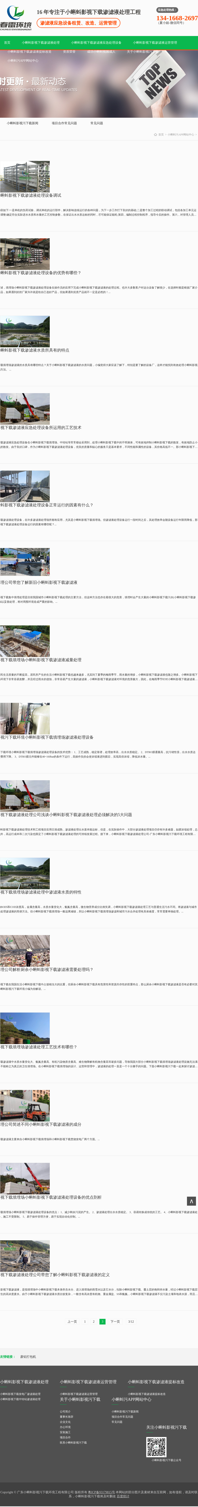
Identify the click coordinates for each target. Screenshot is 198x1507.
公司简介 (65, 1411)
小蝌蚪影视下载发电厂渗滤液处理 (20, 1394)
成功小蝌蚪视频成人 (101, 51)
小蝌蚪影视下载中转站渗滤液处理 (20, 1399)
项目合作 (65, 1437)
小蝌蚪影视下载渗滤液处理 (41, 42)
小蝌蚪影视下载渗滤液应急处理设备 (96, 42)
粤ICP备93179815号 (101, 1492)
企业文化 (65, 1422)
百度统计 (123, 1496)
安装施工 (65, 1432)
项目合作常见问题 (64, 123)
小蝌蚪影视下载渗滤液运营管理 (155, 42)
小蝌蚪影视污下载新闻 (22, 123)
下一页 (115, 1321)
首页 (7, 42)
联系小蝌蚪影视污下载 (73, 1442)
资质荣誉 (69, 51)
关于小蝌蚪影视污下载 (142, 51)
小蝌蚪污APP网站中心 (22, 60)
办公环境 (65, 1427)
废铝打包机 (28, 1356)
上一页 (72, 1321)
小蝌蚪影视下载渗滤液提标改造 (29, 51)
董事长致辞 (66, 1416)
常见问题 (96, 123)
